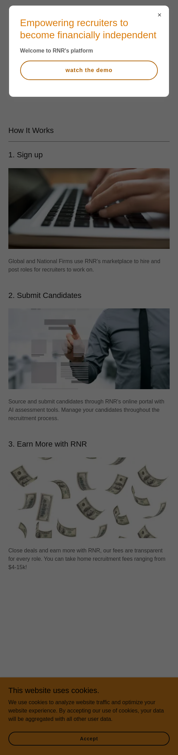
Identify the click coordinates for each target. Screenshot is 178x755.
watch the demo (88, 70)
